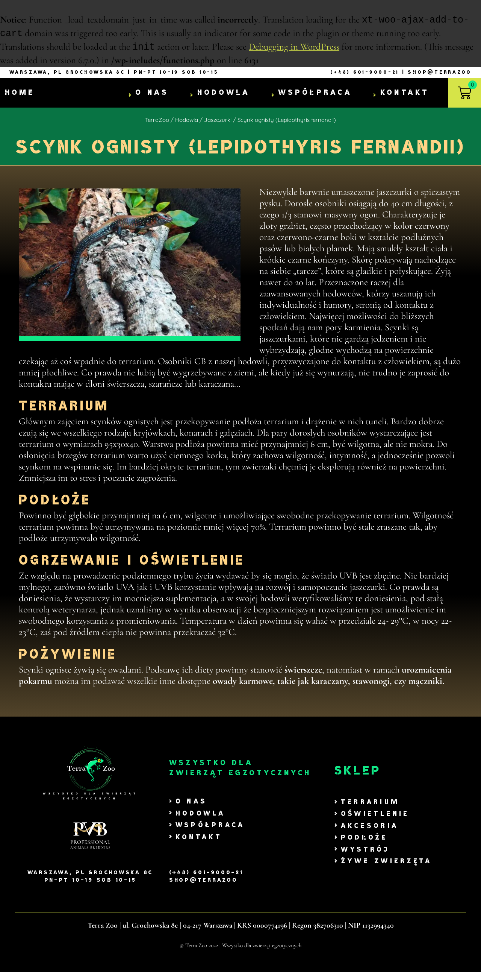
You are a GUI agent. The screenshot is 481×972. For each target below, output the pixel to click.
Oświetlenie (375, 815)
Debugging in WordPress (294, 48)
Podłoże (364, 838)
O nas (152, 93)
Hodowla (223, 93)
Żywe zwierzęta (386, 862)
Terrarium (370, 803)
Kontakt (405, 93)
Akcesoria (369, 827)
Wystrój (365, 850)
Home (20, 94)
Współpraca (315, 93)
